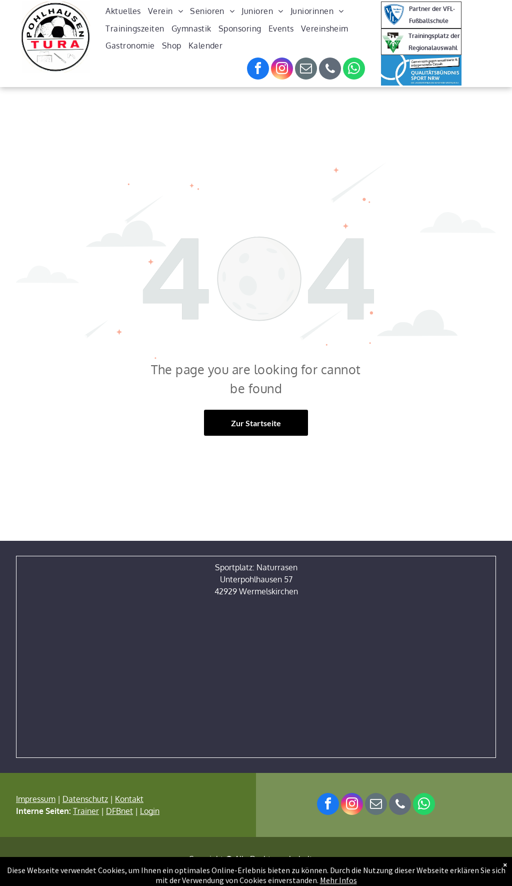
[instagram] (282, 70)
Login (150, 811)
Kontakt (129, 799)
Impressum (36, 799)
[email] (306, 70)
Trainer (86, 811)
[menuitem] (123, 11)
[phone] (330, 70)
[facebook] (258, 70)
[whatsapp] (354, 70)
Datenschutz (85, 799)
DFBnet (119, 811)
